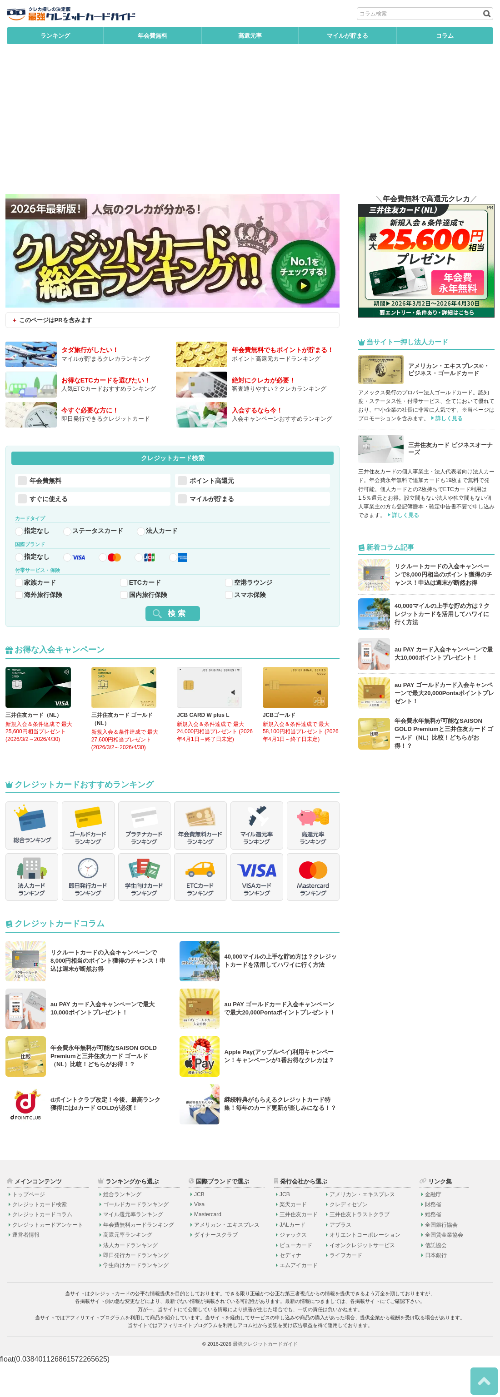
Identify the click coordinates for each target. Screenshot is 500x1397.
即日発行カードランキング (136, 1289)
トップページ (28, 1228)
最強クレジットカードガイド (265, 1378)
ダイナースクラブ (216, 1269)
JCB (199, 1228)
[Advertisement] (250, 125)
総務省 (433, 1248)
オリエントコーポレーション (365, 1269)
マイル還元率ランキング (133, 1248)
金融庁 (433, 1228)
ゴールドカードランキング (136, 1238)
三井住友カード (299, 1248)
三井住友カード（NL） (33, 729)
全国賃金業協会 (444, 1269)
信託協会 (436, 1279)
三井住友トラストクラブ (360, 1248)
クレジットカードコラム (42, 1248)
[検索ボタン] (485, 13)
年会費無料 (152, 35)
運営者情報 (26, 1269)
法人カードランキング (130, 1279)
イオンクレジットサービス (362, 1279)
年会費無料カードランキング (138, 1259)
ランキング (55, 35)
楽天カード (293, 1238)
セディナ (290, 1289)
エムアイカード (299, 1299)
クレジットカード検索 (39, 1238)
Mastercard (207, 1248)
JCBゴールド (279, 729)
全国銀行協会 (441, 1259)
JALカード (292, 1259)
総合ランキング (122, 1228)
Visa (199, 1238)
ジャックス (293, 1269)
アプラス (340, 1259)
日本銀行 (436, 1289)
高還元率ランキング (127, 1269)
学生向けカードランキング (136, 1299)
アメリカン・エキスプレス (227, 1259)
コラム (445, 35)
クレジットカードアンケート (47, 1259)
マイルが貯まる (347, 35)
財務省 (433, 1238)
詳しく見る (449, 418)
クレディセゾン (349, 1238)
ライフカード (346, 1289)
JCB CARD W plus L (203, 729)
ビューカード (296, 1279)
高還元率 (250, 35)
